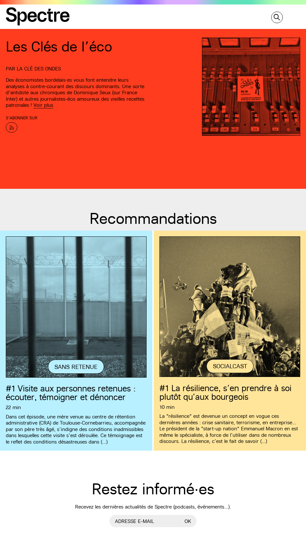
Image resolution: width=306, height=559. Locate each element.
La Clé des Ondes (39, 69)
